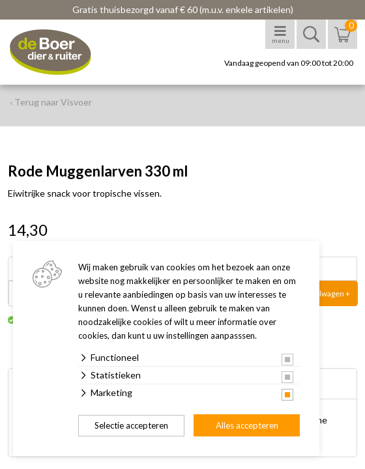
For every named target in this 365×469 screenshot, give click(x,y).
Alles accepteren (247, 425)
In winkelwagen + (320, 293)
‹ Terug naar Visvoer (51, 101)
